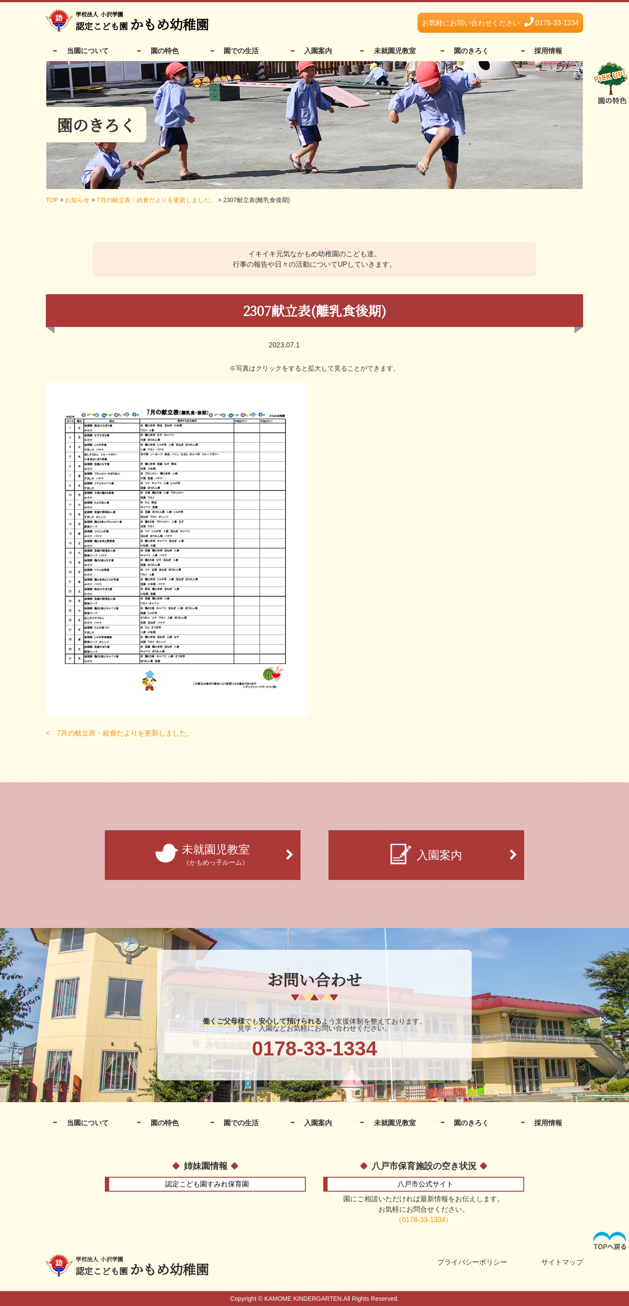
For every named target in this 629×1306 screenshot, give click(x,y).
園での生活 (241, 51)
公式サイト (425, 1184)
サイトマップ (562, 1262)
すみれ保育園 (207, 1184)
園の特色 (165, 51)
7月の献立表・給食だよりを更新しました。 (125, 733)
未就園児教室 (395, 51)
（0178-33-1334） (424, 1220)
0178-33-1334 (500, 23)
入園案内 (318, 51)
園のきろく (471, 51)
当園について (88, 51)
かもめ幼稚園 (142, 22)
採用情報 (548, 51)
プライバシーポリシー (472, 1262)
